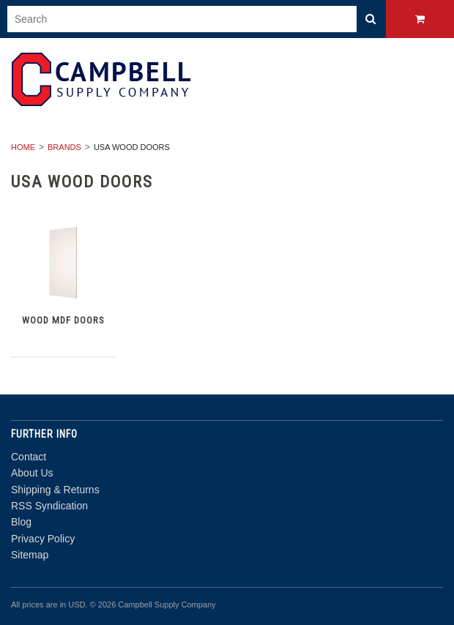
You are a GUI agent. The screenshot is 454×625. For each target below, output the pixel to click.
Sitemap (29, 555)
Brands (64, 147)
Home (23, 147)
